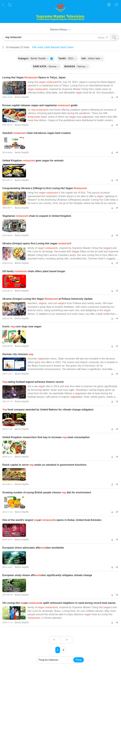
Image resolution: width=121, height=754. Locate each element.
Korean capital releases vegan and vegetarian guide (40, 105)
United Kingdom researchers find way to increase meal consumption (46, 437)
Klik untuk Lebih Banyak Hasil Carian (53, 47)
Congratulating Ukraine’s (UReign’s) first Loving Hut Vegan (44, 188)
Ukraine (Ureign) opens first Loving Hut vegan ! (36, 243)
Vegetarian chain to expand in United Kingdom (36, 216)
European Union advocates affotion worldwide (33, 547)
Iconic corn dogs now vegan (21, 326)
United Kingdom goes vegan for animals (33, 160)
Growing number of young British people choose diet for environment (46, 492)
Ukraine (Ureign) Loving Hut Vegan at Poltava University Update (47, 298)
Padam (101, 37)
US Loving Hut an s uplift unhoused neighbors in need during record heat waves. (59, 603)
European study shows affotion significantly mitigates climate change (47, 575)
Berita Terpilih (22, 96)
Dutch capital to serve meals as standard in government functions (44, 464)
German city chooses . (18, 354)
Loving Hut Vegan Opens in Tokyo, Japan (34, 77)
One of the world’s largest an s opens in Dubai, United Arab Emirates (51, 520)
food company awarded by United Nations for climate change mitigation (48, 409)
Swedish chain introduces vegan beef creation (36, 133)
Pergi (78, 660)
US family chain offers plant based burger (33, 271)
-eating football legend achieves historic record (32, 382)
